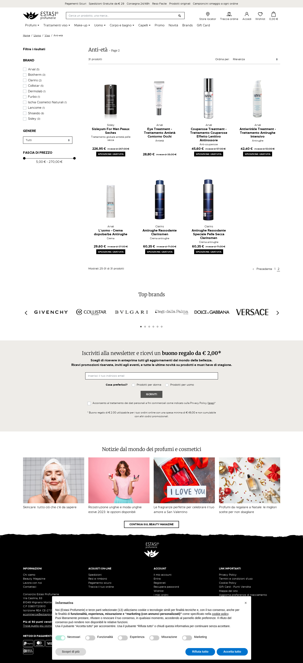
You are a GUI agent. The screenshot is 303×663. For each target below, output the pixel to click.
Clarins (35, 80)
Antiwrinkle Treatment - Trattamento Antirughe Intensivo (258, 133)
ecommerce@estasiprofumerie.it (43, 614)
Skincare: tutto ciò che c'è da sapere (50, 507)
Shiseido (36, 113)
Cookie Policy (227, 583)
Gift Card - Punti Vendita (235, 587)
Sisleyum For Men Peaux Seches (110, 131)
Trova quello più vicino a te (41, 626)
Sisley (34, 119)
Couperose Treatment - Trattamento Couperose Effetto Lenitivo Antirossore (208, 134)
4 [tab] (153, 326)
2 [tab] (145, 326)
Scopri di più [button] (71, 651)
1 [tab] (141, 326)
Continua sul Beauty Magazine (151, 524)
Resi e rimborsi (97, 578)
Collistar (36, 86)
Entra (157, 578)
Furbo (34, 97)
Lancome (36, 108)
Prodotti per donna (149, 384)
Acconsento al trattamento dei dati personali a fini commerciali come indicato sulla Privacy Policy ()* (154, 403)
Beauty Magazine (34, 578)
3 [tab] (149, 326)
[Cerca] (125, 15)
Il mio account (163, 574)
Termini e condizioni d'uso (236, 578)
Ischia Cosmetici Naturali (47, 102)
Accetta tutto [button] (232, 651)
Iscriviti (151, 394)
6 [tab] (161, 326)
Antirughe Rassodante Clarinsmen (159, 232)
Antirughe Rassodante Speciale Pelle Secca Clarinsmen (209, 234)
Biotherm (36, 75)
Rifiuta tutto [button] (200, 651)
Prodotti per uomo (182, 384)
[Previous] (26, 313)
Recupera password (166, 587)
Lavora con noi (32, 583)
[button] (245, 603)
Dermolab (37, 91)
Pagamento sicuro (99, 583)
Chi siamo (29, 574)
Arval (33, 69)
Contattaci (29, 587)
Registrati (160, 583)
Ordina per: (222, 59)
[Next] (277, 313)
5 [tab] (157, 326)
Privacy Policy (228, 574)
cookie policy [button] (220, 613)
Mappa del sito (228, 591)
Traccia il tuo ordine (101, 587)
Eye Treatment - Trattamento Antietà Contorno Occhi (159, 133)
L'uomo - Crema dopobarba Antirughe (110, 232)
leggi (211, 403)
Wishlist (260, 16)
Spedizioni (95, 574)
